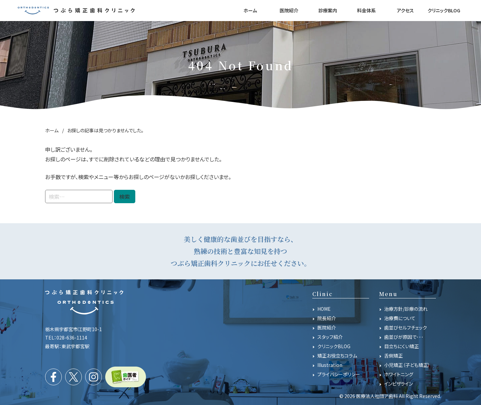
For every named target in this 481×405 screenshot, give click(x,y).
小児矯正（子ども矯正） (407, 365)
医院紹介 (326, 327)
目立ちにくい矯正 (401, 346)
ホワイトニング (398, 374)
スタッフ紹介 (330, 336)
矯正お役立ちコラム (337, 355)
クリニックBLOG (333, 346)
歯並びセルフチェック (405, 327)
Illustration (329, 365)
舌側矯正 (393, 355)
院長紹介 (326, 318)
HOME (324, 308)
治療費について (400, 318)
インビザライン (398, 383)
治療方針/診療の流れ (406, 308)
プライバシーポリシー (338, 374)
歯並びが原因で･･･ (404, 336)
